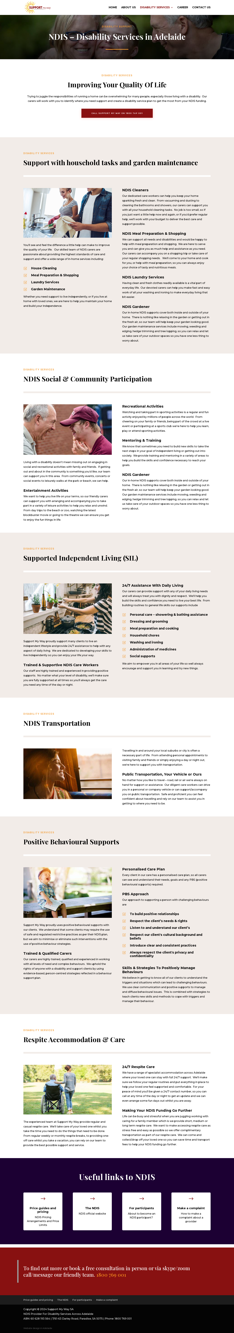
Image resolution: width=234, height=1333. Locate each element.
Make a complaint (107, 1299)
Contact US (201, 7)
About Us (128, 7)
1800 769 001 (111, 1274)
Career (182, 7)
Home (113, 7)
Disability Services (155, 7)
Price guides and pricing (38, 1299)
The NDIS (62, 1299)
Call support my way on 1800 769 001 (117, 113)
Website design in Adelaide (37, 1328)
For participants (82, 1299)
